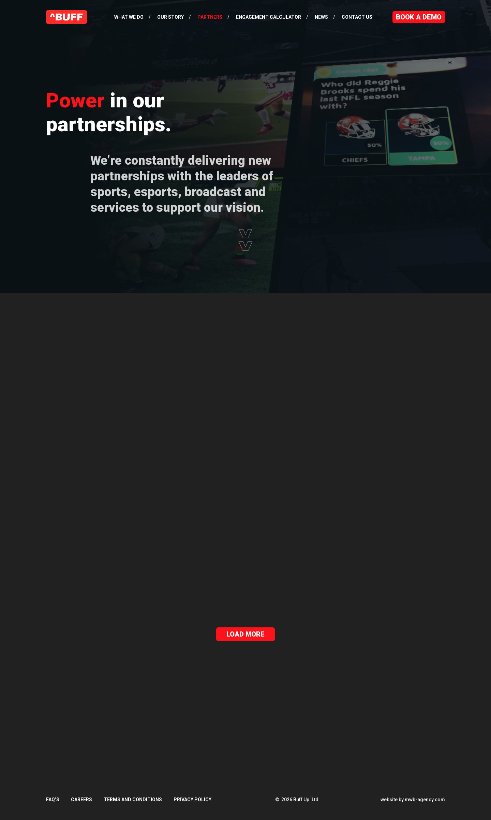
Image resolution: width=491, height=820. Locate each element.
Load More (245, 634)
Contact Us (357, 17)
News (321, 17)
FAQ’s (52, 799)
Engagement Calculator (268, 17)
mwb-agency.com (425, 799)
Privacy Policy (192, 799)
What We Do (129, 17)
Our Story (170, 17)
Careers (81, 799)
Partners (209, 17)
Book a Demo (419, 17)
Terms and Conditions (133, 799)
